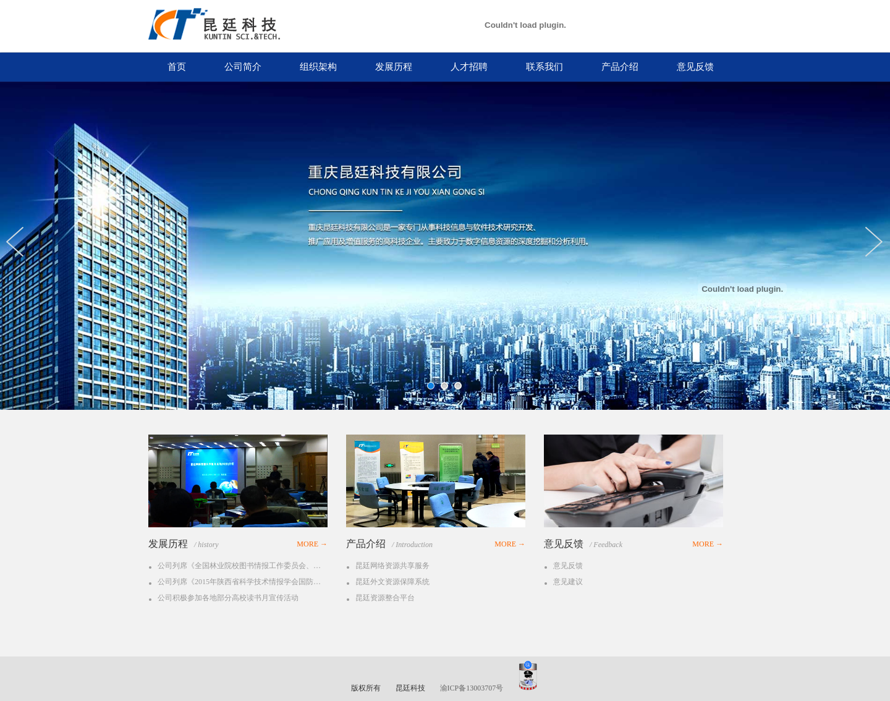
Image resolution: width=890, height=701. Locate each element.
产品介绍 (619, 67)
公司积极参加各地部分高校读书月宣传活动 (228, 597)
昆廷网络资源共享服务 (392, 565)
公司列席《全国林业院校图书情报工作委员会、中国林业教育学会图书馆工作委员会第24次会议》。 (241, 565)
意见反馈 (695, 67)
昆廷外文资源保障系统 (392, 581)
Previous (18, 242)
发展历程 (393, 67)
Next (877, 242)
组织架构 (318, 67)
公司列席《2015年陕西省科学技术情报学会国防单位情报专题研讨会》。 (241, 581)
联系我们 (544, 67)
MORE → (312, 544)
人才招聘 (469, 67)
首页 (176, 67)
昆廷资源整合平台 (385, 597)
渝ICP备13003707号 (472, 688)
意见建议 (568, 581)
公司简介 (242, 67)
